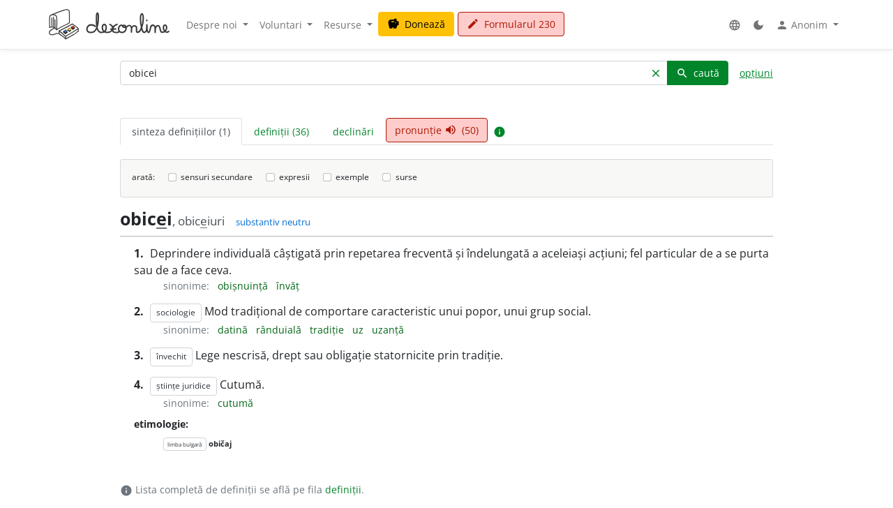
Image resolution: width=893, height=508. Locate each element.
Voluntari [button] (282, 24)
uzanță (388, 329)
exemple (352, 177)
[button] (734, 25)
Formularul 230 (511, 24)
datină (234, 329)
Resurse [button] (344, 24)
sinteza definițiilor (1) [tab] (181, 131)
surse (406, 177)
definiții (343, 489)
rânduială (280, 329)
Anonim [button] (803, 25)
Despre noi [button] (213, 24)
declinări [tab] (353, 131)
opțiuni (756, 73)
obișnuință (244, 285)
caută (697, 73)
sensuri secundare (217, 177)
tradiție (328, 329)
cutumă (235, 403)
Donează (416, 24)
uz (359, 329)
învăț (287, 285)
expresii (294, 177)
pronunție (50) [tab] (437, 130)
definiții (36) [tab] (281, 131)
